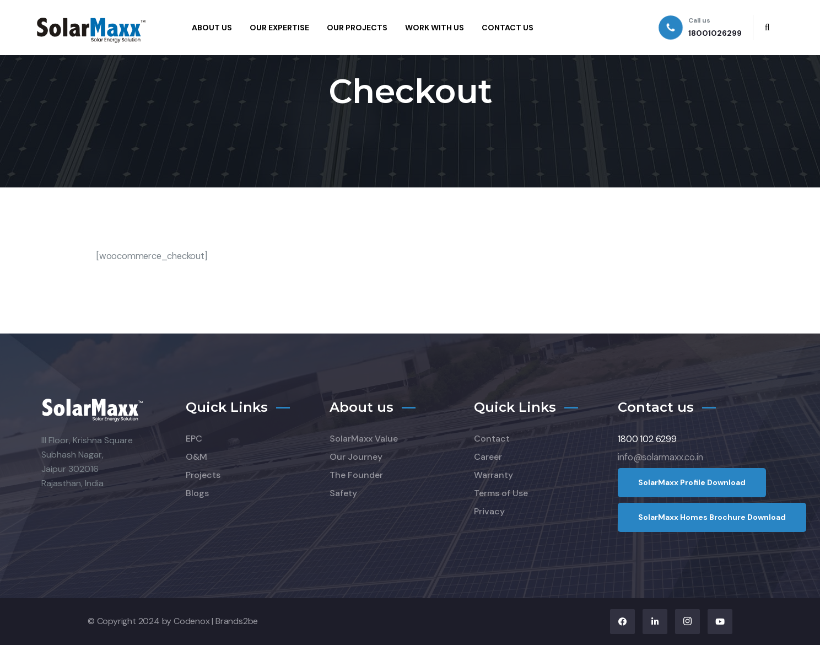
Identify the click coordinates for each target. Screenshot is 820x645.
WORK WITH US (434, 28)
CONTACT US (507, 28)
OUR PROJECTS (357, 28)
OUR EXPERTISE (279, 28)
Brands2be (236, 621)
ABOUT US (212, 28)
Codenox (192, 621)
